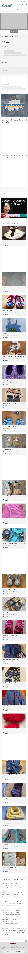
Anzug (4, 287)
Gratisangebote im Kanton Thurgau (10, 923)
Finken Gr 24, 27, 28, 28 (9, 683)
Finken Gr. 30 (6, 612)
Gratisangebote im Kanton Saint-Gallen (11, 914)
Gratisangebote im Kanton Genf (9, 899)
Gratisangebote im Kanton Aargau (10, 883)
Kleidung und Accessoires (19, 9)
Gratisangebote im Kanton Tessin (10, 926)
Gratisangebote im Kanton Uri (9, 928)
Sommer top (6, 519)
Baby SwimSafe (7, 821)
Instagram (17, 943)
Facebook (11, 943)
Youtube (15, 943)
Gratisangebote (9, 9)
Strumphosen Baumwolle (10, 798)
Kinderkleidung (4, 11)
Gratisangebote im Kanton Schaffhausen (11, 917)
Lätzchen (5, 333)
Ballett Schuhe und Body (10, 867)
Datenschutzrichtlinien (19, 948)
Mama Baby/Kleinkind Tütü (10, 729)
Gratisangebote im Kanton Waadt (17, 930)
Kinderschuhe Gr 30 (8, 310)
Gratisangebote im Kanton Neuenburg (11, 908)
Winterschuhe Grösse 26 (10, 775)
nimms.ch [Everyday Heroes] (16, 946)
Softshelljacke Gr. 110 (9, 706)
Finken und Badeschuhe (9, 426)
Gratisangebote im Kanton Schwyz (10, 919)
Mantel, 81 (6, 844)
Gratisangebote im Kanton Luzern (10, 905)
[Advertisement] (14, 138)
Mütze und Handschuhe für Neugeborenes (15, 403)
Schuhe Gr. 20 (7, 496)
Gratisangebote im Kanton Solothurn (10, 921)
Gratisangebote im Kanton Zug (9, 932)
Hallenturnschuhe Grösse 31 (11, 635)
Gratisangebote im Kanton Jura (16, 903)
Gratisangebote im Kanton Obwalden (10, 912)
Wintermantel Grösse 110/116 (11, 659)
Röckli (4, 241)
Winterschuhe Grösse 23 (10, 589)
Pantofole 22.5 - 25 (8, 380)
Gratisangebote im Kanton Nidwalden (11, 910)
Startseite (3, 9)
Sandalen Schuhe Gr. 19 (9, 449)
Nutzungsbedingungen (7, 948)
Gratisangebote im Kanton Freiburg (13, 896)
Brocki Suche (5, 194)
